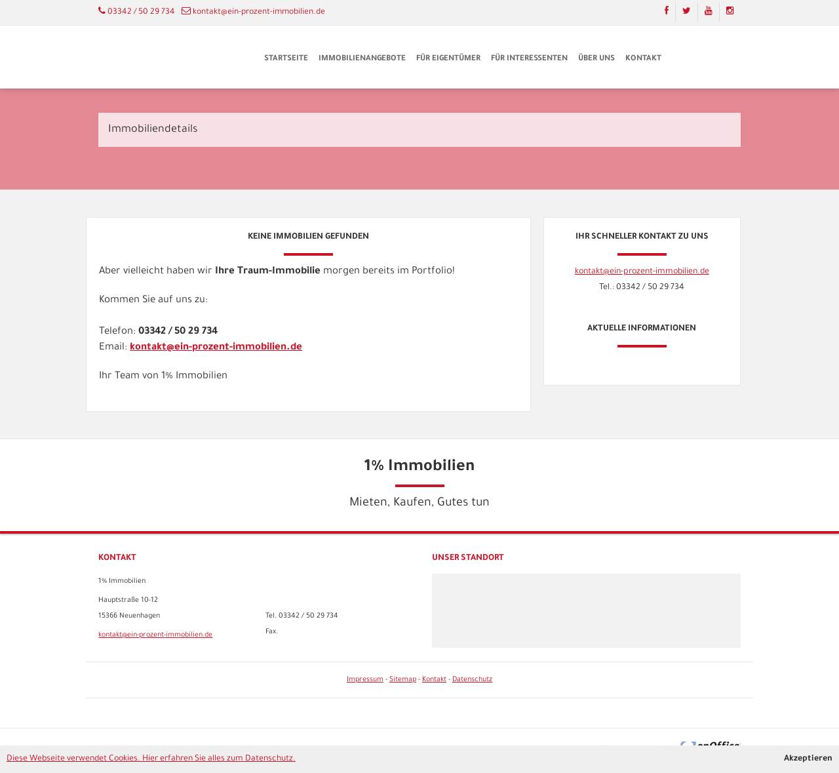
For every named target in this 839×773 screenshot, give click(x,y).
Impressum (365, 680)
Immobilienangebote (362, 59)
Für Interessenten (529, 59)
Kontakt (643, 59)
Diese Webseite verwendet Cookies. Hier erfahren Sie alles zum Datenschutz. (151, 759)
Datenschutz (472, 680)
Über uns (596, 59)
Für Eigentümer (448, 59)
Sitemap (402, 680)
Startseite (286, 59)
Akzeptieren (808, 759)
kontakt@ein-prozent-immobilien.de (259, 12)
